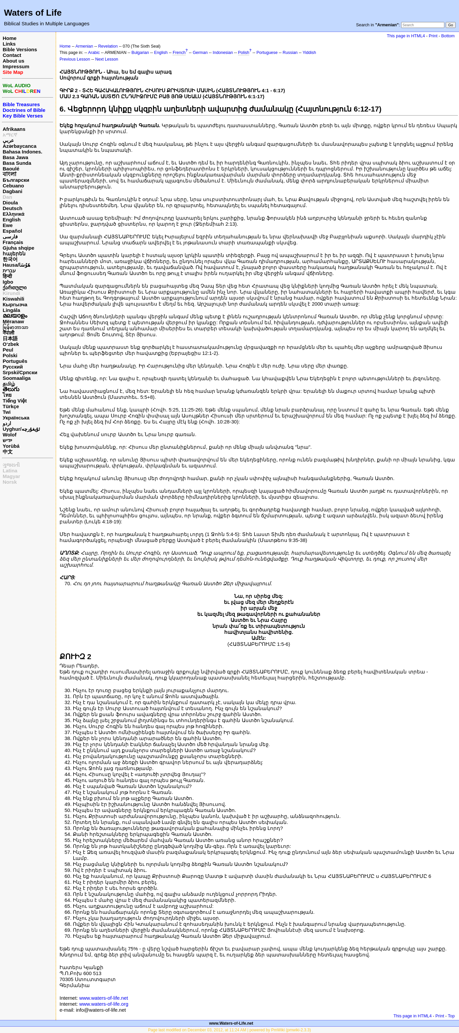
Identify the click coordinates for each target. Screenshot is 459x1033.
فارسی (10, 236)
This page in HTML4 (406, 35)
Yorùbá (11, 446)
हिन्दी (7, 276)
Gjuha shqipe (18, 248)
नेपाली (8, 333)
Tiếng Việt (15, 400)
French (179, 52)
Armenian (84, 46)
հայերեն (14, 253)
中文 (8, 451)
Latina (10, 470)
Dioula (10, 202)
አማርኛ (10, 134)
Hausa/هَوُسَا (16, 265)
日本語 (10, 338)
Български (16, 180)
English (12, 219)
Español (12, 231)
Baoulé (11, 168)
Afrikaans (14, 129)
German (200, 52)
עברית (9, 270)
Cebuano (13, 185)
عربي (8, 140)
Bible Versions (20, 49)
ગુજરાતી (11, 465)
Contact (12, 55)
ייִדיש (7, 440)
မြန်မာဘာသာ (15, 327)
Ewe (8, 225)
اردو (7, 423)
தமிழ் (9, 384)
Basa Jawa (15, 157)
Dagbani (12, 191)
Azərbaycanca (20, 146)
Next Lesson (106, 59)
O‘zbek (11, 344)
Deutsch (12, 208)
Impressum (16, 66)
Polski (10, 355)
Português (15, 361)
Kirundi (11, 293)
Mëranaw (13, 321)
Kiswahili (13, 299)
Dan (7, 197)
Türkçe (11, 406)
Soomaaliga (17, 378)
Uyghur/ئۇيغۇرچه (21, 429)
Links (9, 44)
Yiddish (309, 52)
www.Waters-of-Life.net (231, 1023)
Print (433, 35)
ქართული (15, 287)
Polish (243, 52)
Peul (8, 350)
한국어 (10, 259)
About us (13, 61)
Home (10, 38)
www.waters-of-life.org (103, 1004)
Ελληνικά (13, 214)
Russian (290, 52)
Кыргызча (15, 304)
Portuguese (267, 52)
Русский (13, 367)
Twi (7, 412)
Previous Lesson (75, 59)
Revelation (108, 46)
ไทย (7, 395)
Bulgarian (140, 52)
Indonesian (223, 52)
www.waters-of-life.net (103, 998)
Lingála (11, 310)
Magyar (11, 476)
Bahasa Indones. (22, 151)
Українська (16, 417)
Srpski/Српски (20, 372)
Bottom (448, 35)
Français (13, 242)
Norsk (10, 482)
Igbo (8, 282)
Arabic (94, 52)
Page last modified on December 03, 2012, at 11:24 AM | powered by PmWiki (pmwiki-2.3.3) (229, 1030)
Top (451, 1015)
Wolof (9, 434)
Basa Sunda (17, 163)
